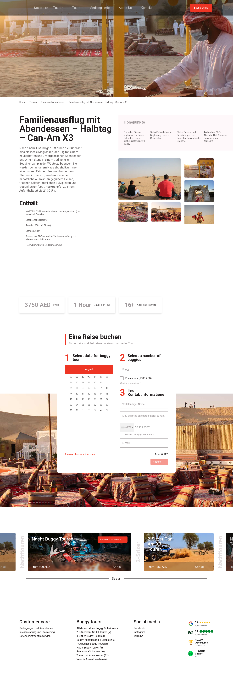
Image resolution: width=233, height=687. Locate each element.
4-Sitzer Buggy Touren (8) (91, 636)
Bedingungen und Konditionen (36, 628)
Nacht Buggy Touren (52, 539)
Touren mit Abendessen (53, 102)
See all (116, 578)
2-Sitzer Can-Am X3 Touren (161, 544)
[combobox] (127, 427)
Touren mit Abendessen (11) (93, 655)
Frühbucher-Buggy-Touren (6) (93, 644)
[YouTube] (139, 670)
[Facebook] (124, 670)
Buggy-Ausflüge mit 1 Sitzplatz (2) (96, 640)
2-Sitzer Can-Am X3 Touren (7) (94, 632)
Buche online (201, 7)
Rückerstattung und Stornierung (37, 632)
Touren (33, 102)
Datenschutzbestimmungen (34, 636)
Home (22, 102)
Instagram (139, 632)
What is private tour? (130, 383)
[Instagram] (131, 670)
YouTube (138, 636)
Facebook (139, 628)
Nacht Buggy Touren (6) (90, 647)
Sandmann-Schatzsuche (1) (92, 651)
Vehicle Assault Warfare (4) (92, 659)
